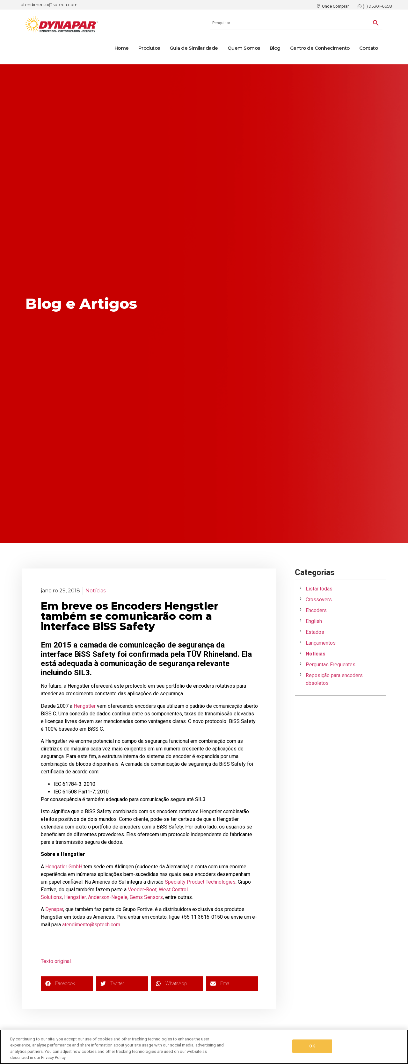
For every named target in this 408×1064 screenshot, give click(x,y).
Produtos (149, 48)
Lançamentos (321, 643)
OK (312, 1046)
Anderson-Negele (107, 897)
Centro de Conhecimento (320, 48)
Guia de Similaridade (194, 48)
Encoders (316, 610)
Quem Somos (244, 48)
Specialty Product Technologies (200, 882)
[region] (204, 1047)
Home (121, 48)
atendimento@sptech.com (91, 925)
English (314, 621)
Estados (315, 632)
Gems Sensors (146, 897)
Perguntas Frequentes (330, 665)
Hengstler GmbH (63, 867)
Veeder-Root (142, 890)
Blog (275, 48)
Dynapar (54, 909)
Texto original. (56, 961)
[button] (67, 983)
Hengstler (85, 706)
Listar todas (319, 589)
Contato (368, 48)
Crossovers (319, 600)
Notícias (95, 591)
